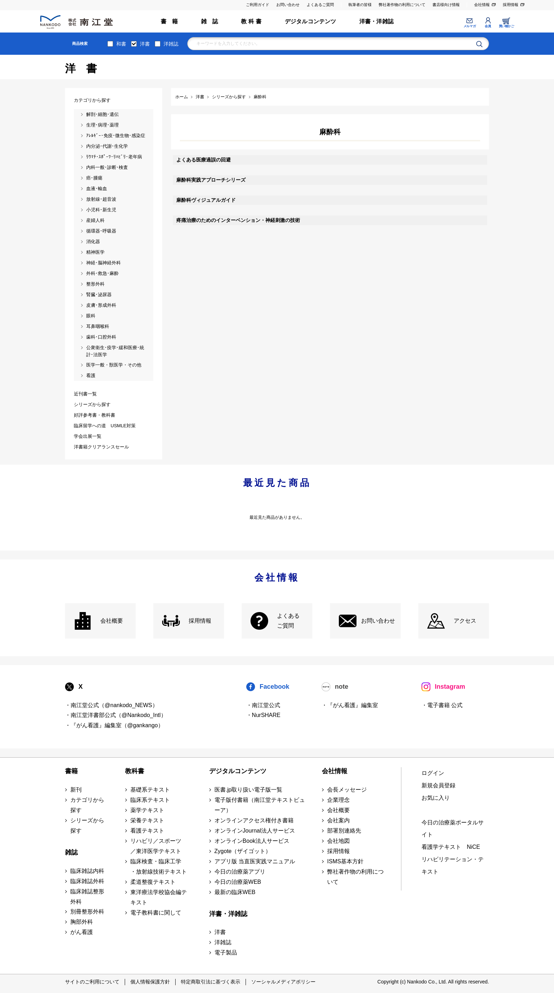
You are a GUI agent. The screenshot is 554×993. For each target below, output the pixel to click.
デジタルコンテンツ (310, 21)
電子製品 (225, 953)
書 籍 (169, 21)
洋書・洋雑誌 (376, 21)
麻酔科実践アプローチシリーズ (211, 180)
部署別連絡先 (344, 831)
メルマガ (470, 26)
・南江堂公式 (263, 705)
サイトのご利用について (92, 982)
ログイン (433, 773)
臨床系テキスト (150, 800)
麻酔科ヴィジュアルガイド (206, 200)
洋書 (145, 44)
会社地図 (338, 841)
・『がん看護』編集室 (350, 705)
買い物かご (506, 26)
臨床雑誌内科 (87, 871)
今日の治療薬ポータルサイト (453, 828)
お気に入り (436, 798)
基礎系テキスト (150, 790)
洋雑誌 (171, 44)
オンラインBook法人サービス (251, 841)
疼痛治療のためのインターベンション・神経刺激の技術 (238, 220)
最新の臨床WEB (234, 892)
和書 (121, 44)
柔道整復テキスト (153, 882)
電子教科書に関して (155, 913)
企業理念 (338, 800)
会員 (488, 26)
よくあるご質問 (320, 4)
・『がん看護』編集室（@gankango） (114, 725)
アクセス (465, 621)
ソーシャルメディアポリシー (283, 982)
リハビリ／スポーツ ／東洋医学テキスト (155, 846)
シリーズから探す (87, 825)
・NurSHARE (263, 715)
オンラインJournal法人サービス (254, 831)
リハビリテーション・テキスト (453, 865)
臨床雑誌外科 (87, 881)
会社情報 (482, 4)
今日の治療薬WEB (237, 882)
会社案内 (338, 820)
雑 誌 (209, 21)
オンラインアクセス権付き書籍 (254, 820)
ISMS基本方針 (345, 861)
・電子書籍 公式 (442, 705)
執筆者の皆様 (360, 4)
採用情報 (510, 4)
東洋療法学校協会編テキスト (158, 897)
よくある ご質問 (288, 621)
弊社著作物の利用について (402, 4)
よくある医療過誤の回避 (203, 160)
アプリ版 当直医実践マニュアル (254, 861)
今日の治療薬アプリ (239, 872)
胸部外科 (81, 922)
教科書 (134, 771)
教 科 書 (251, 21)
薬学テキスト (147, 810)
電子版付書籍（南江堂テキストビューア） (259, 805)
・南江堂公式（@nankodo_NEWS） (111, 705)
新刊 (76, 790)
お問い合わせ (288, 4)
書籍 (71, 771)
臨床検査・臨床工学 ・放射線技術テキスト (158, 866)
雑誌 (71, 852)
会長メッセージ (347, 790)
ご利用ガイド (257, 4)
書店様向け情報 (446, 4)
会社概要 (111, 621)
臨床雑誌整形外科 (87, 896)
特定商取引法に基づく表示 (210, 982)
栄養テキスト (147, 820)
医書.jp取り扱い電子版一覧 (248, 790)
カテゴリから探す (87, 805)
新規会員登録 (438, 785)
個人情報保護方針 (150, 982)
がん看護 (81, 932)
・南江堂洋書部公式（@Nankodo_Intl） (115, 715)
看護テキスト (147, 831)
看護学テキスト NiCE (451, 847)
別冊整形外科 (87, 912)
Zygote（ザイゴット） (242, 851)
